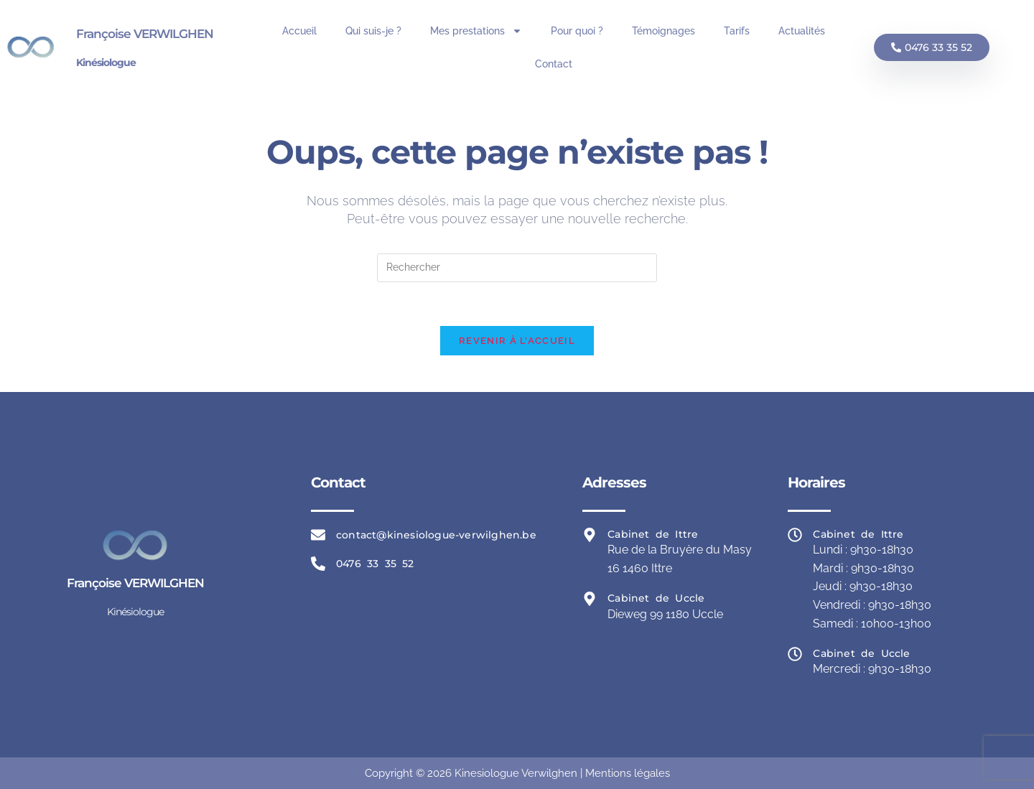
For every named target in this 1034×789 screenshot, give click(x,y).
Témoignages (663, 31)
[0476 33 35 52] (318, 563)
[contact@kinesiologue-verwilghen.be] (318, 535)
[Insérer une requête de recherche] (517, 267)
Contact (553, 64)
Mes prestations (476, 31)
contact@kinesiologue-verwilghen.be (436, 534)
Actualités (801, 31)
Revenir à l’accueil (517, 340)
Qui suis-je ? (373, 31)
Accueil (299, 31)
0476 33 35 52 (375, 563)
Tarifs (737, 31)
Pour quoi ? (577, 31)
